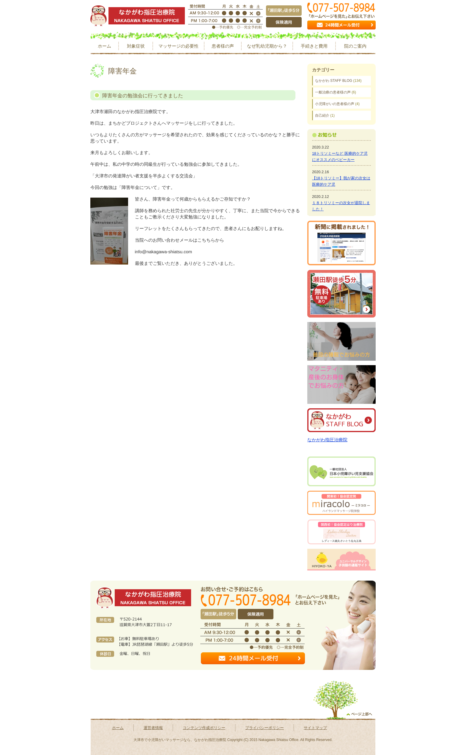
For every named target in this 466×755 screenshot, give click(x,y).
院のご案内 (355, 46)
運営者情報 (153, 728)
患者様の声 (223, 46)
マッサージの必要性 (178, 46)
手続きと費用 (314, 46)
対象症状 (136, 46)
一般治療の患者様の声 (333, 92)
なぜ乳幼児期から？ (267, 46)
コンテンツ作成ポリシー (204, 728)
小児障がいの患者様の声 (334, 104)
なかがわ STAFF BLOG (333, 81)
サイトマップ (315, 728)
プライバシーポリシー (264, 728)
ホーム (104, 46)
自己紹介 (322, 115)
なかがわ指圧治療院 (327, 439)
